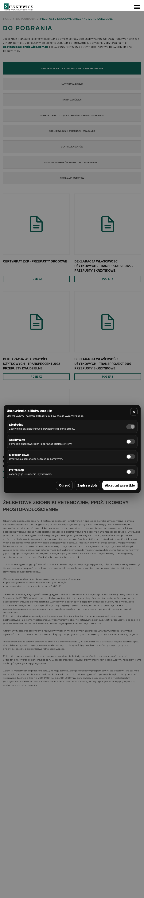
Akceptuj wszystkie (120, 485)
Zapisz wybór (87, 485)
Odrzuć (64, 485)
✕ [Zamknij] (134, 412)
